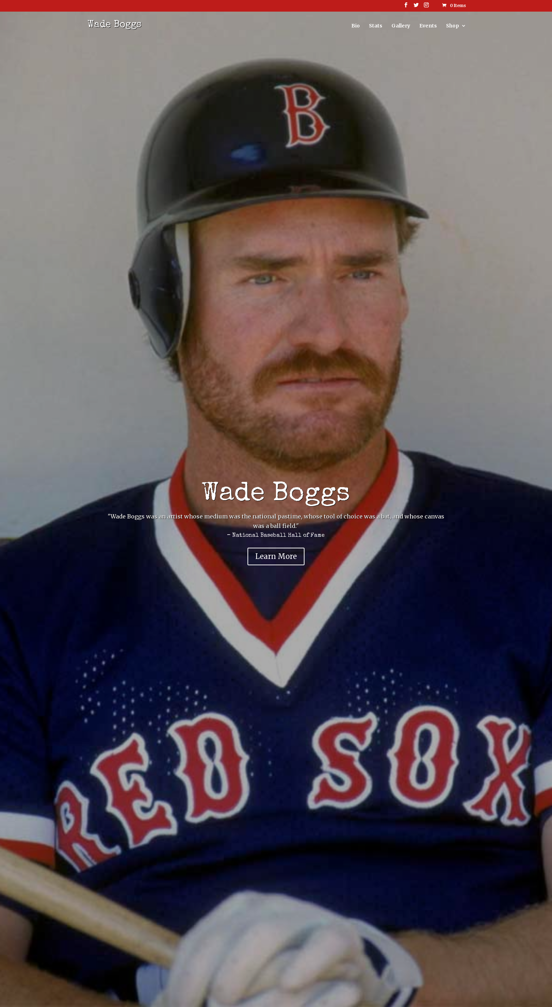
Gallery (400, 26)
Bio (355, 26)
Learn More (276, 556)
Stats (375, 26)
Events (428, 26)
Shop (452, 26)
